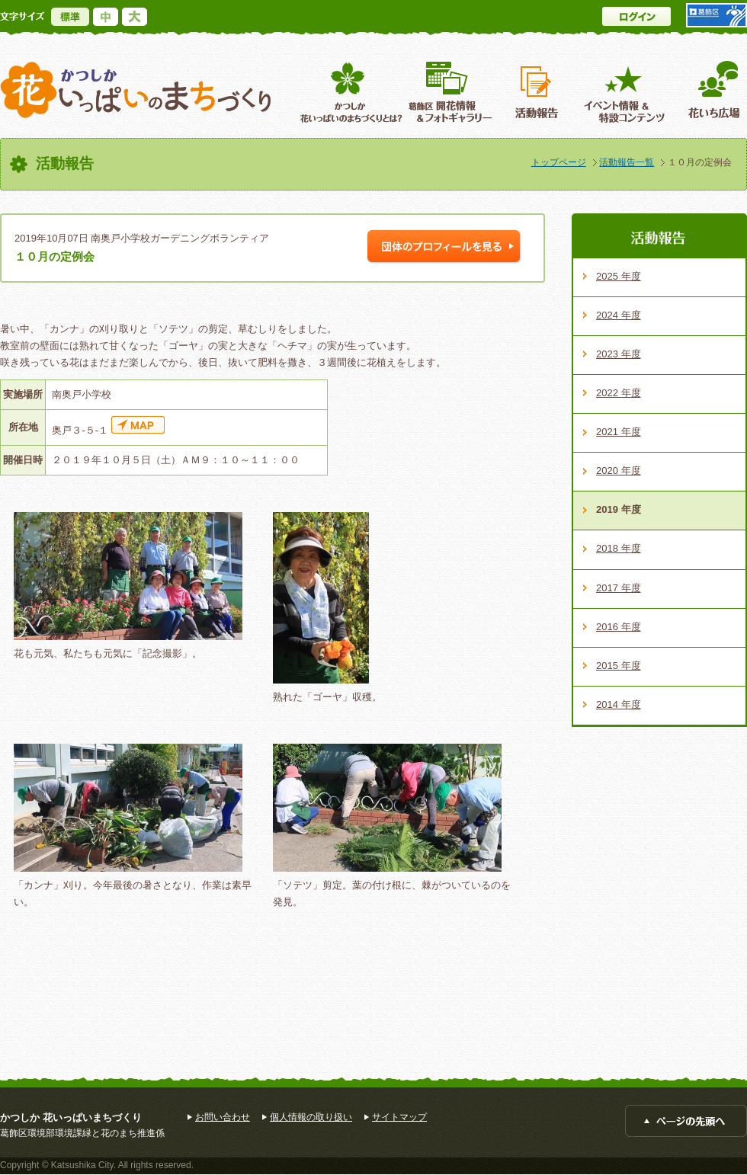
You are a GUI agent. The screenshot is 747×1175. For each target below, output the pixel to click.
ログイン (636, 16)
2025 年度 (618, 276)
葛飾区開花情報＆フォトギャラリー (450, 92)
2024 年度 (618, 315)
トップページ (558, 162)
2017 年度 (618, 588)
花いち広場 (708, 92)
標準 (70, 17)
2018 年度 (618, 548)
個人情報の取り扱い (311, 1117)
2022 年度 (618, 393)
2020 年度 (618, 470)
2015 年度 (618, 665)
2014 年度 (618, 704)
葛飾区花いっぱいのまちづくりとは (349, 92)
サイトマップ (399, 1117)
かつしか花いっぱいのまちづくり (135, 90)
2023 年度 (618, 354)
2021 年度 (618, 431)
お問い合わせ (222, 1117)
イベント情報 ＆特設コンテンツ (626, 92)
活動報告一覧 (626, 162)
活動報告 (538, 92)
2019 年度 (618, 509)
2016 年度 (618, 626)
